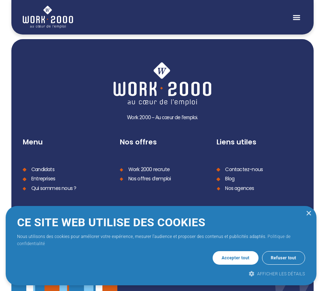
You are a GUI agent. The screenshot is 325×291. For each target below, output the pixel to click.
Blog (229, 178)
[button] (296, 17)
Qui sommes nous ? (53, 187)
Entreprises (43, 178)
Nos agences (239, 187)
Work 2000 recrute (149, 169)
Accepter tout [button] (235, 257)
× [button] (308, 213)
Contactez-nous (244, 169)
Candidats (42, 169)
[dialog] (161, 245)
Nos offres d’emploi (149, 178)
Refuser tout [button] (283, 257)
